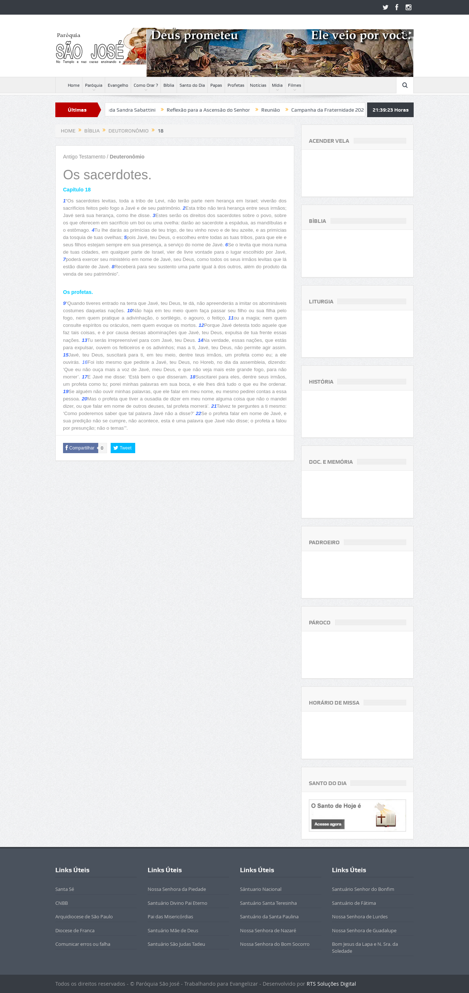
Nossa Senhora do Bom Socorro (275, 944)
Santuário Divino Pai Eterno (177, 903)
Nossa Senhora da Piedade (177, 889)
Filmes (294, 85)
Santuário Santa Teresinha (268, 903)
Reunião (276, 110)
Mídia (277, 85)
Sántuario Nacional (260, 889)
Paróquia (93, 85)
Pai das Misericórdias (170, 916)
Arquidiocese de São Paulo (84, 916)
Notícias (258, 85)
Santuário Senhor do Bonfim (363, 889)
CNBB (61, 903)
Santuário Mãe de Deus (173, 930)
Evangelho (118, 85)
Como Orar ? (146, 85)
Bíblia (168, 85)
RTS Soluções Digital (331, 983)
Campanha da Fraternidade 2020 (335, 110)
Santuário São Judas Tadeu (176, 944)
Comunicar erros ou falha (82, 944)
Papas (216, 85)
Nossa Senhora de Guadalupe (364, 930)
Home (69, 85)
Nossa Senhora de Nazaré (268, 930)
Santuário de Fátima (354, 903)
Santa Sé (64, 889)
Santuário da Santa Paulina (269, 916)
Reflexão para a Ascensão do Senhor (214, 110)
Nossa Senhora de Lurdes (360, 916)
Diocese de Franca (75, 930)
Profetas (236, 85)
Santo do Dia (192, 85)
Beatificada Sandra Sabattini (128, 110)
